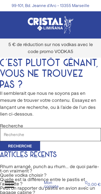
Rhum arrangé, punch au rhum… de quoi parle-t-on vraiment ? (49, 169)
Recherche (11, 126)
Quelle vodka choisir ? (23, 175)
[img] (51, 25)
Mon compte (50, 184)
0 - (91, 184)
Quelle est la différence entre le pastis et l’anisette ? (42, 181)
